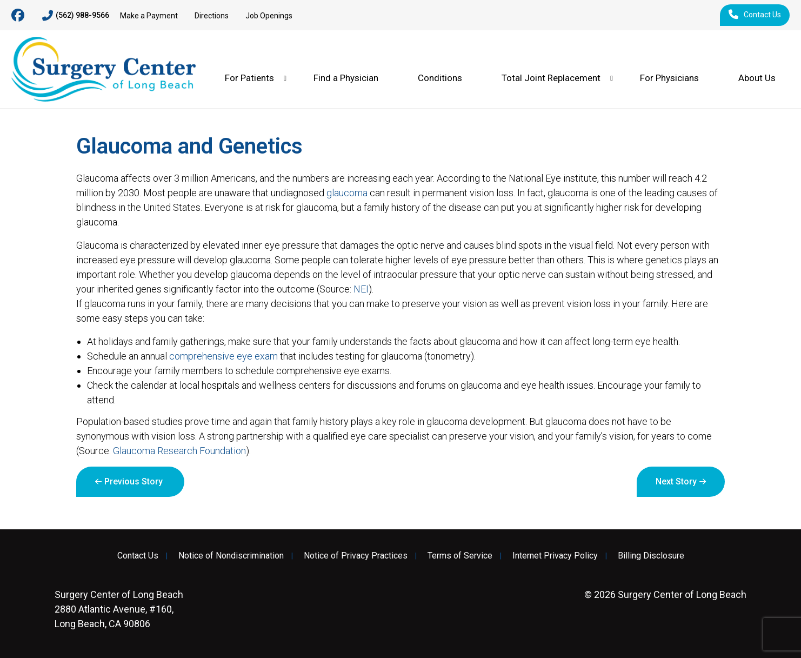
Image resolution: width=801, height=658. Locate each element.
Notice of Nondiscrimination (231, 555)
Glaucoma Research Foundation (179, 450)
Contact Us (755, 15)
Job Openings (268, 15)
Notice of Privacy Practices (356, 555)
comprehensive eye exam (223, 356)
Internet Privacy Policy (555, 555)
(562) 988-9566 (75, 15)
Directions (212, 15)
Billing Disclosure (651, 555)
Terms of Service (460, 555)
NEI (361, 289)
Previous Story (133, 481)
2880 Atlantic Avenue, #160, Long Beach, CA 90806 (119, 609)
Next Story (676, 481)
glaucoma (347, 192)
